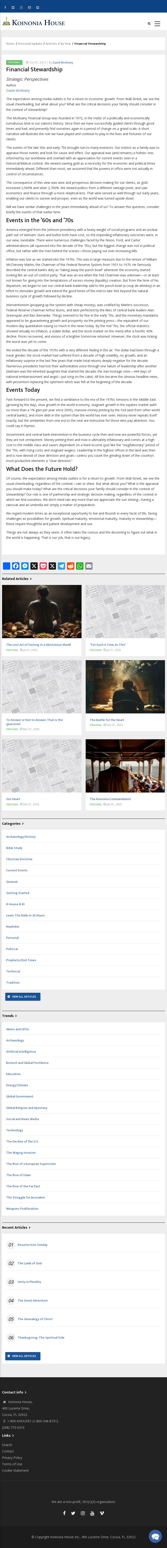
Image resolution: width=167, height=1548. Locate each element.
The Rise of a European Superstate (31, 1163)
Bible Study (14, 848)
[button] (155, 1536)
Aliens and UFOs (17, 1029)
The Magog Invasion (21, 1152)
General (11, 881)
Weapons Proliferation (22, 1208)
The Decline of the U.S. (22, 1141)
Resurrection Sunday (33, 1245)
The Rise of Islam (18, 1175)
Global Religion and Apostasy (26, 1107)
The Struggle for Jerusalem (25, 1197)
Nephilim (12, 926)
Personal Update (30, 43)
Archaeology (15, 1040)
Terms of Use (12, 1464)
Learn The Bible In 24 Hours (25, 915)
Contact (8, 1451)
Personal (14, 62)
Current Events (17, 870)
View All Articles (24, 996)
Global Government (19, 1096)
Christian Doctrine (19, 859)
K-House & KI (15, 904)
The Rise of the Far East (23, 1186)
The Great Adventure (33, 1301)
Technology (14, 1130)
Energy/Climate (17, 1085)
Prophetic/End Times (21, 960)
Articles (51, 43)
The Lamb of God (30, 1263)
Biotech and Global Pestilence (27, 1062)
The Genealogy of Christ (35, 1319)
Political (12, 949)
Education (13, 1074)
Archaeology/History (21, 836)
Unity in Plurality (29, 1282)
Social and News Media (22, 1119)
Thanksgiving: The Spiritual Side (41, 1338)
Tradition (13, 982)
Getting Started (17, 893)
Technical (13, 971)
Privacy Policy (12, 1457)
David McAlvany (63, 62)
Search (7, 1445)
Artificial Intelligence (21, 1051)
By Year (66, 43)
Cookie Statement (15, 1470)
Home (10, 43)
